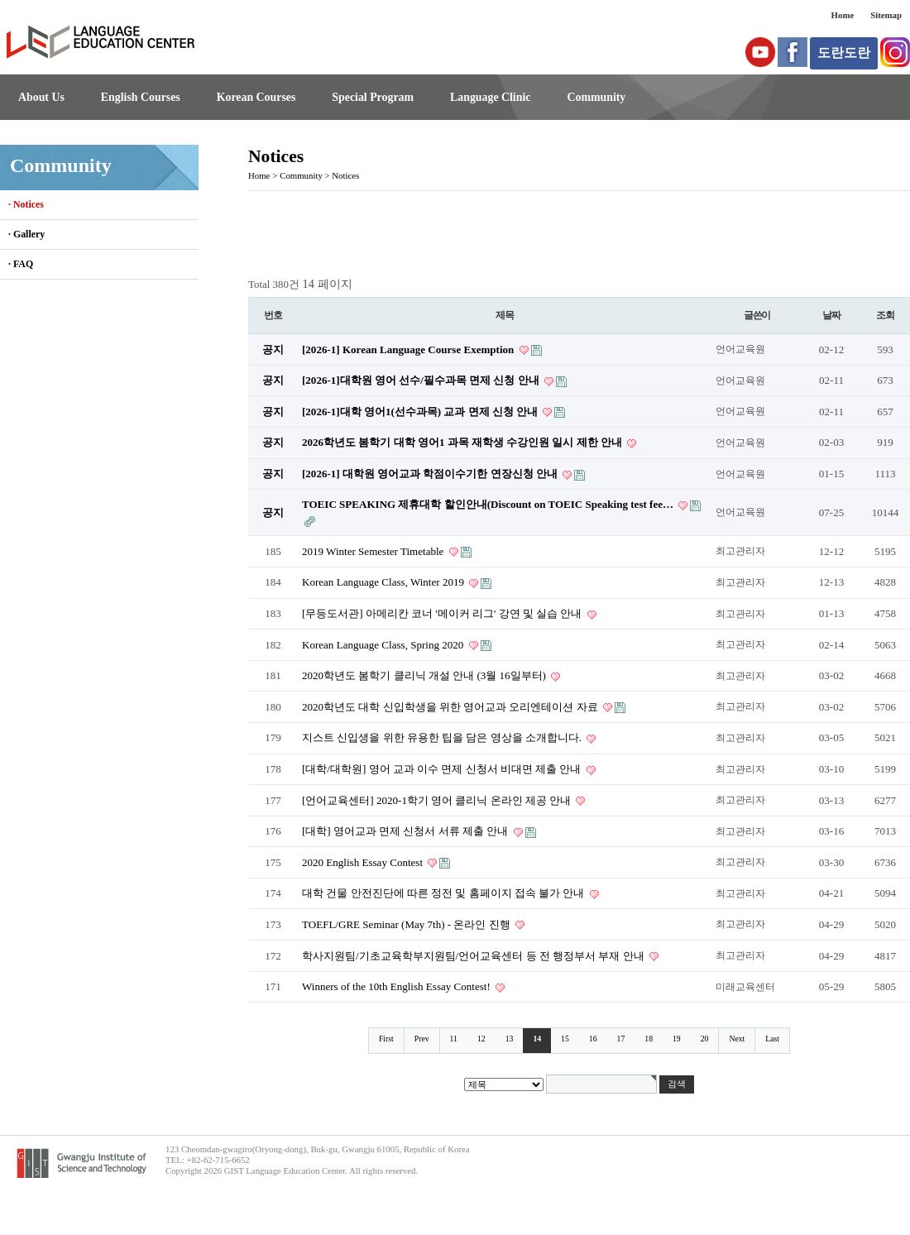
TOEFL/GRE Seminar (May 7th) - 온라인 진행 (407, 924)
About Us (41, 97)
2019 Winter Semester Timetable (374, 551)
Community (596, 97)
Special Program (373, 97)
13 (509, 1038)
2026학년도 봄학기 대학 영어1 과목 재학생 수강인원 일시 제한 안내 (463, 442)
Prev (421, 1038)
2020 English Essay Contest (363, 862)
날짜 (831, 315)
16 (593, 1038)
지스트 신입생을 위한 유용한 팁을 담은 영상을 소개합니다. (443, 737)
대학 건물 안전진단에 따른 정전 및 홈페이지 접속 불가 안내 (444, 893)
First (386, 1038)
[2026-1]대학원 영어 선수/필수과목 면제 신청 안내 (422, 380)
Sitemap (886, 15)
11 (453, 1038)
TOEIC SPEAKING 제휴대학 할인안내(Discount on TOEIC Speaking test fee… (489, 504)
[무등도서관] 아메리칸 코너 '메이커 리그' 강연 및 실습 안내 (443, 613)
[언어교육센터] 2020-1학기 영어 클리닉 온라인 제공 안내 (437, 800)
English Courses (140, 97)
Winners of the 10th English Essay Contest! (397, 986)
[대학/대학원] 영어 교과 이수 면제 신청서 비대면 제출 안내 (443, 769)
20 (705, 1038)
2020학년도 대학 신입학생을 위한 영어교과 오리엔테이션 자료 (451, 707)
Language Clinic (490, 97)
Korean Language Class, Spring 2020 (384, 645)
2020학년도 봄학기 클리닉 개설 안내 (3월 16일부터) (425, 675)
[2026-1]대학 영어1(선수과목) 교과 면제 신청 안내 (421, 411)
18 (648, 1038)
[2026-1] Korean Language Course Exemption (409, 349)
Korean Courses (256, 97)
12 (481, 1038)
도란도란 (843, 52)
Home (843, 15)
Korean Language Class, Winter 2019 (384, 582)
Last (772, 1038)
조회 (885, 315)
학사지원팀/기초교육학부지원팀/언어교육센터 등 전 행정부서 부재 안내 (474, 956)
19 (677, 1038)
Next (737, 1038)
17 (621, 1038)
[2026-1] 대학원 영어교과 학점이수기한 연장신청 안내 (431, 473)
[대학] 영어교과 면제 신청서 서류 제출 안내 (406, 831)
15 (565, 1038)
